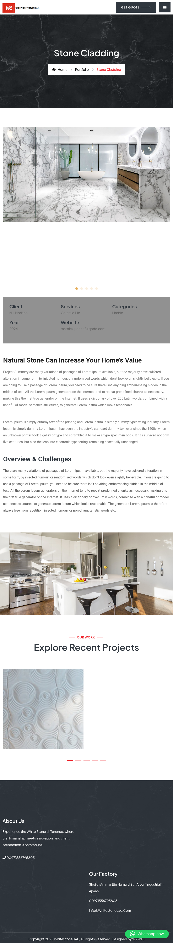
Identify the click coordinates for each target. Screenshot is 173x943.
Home (59, 69)
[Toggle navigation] (165, 7)
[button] (76, 288)
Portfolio (82, 69)
